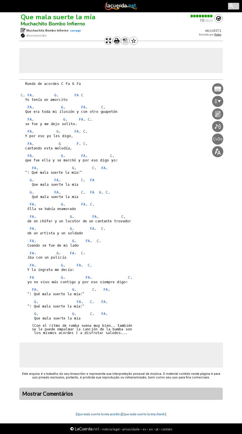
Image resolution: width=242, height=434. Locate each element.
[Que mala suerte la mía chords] (144, 414)
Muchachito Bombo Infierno (53, 23)
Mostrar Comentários (47, 394)
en (151, 429)
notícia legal (111, 429)
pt (157, 429)
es (144, 429)
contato (166, 429)
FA (29, 95)
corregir (75, 30)
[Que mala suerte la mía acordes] (99, 414)
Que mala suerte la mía (58, 17)
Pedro (217, 34)
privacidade (131, 429)
